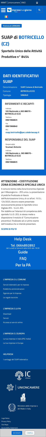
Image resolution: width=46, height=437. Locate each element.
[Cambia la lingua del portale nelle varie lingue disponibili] (6, 16)
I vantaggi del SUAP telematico (15, 359)
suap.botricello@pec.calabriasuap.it (22, 132)
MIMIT (3, 2)
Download (7, 313)
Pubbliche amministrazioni (13, 289)
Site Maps (4, 424)
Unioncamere (14, 2)
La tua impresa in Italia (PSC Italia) (17, 338)
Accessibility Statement (9, 427)
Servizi (6, 318)
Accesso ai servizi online (13, 322)
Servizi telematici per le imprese (16, 284)
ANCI (23, 2)
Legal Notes (5, 418)
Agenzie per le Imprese (12, 293)
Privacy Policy (6, 421)
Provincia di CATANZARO (11, 25)
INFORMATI (17, 433)
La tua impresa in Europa (13, 343)
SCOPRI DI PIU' (9, 229)
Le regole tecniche (10, 297)
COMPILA (30, 433)
